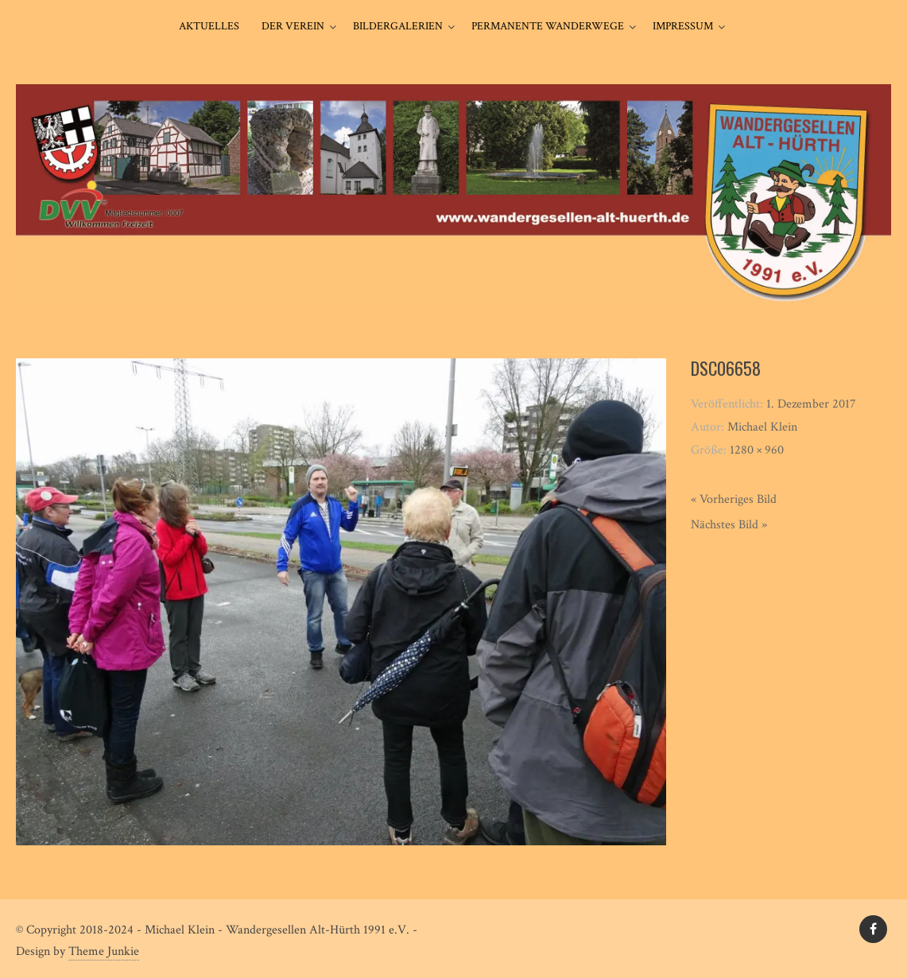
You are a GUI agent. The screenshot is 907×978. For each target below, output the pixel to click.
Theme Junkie (103, 951)
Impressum (683, 26)
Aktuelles (209, 26)
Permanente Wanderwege (547, 26)
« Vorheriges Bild (734, 499)
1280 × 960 (757, 450)
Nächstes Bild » (729, 524)
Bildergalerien (398, 26)
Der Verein (293, 26)
